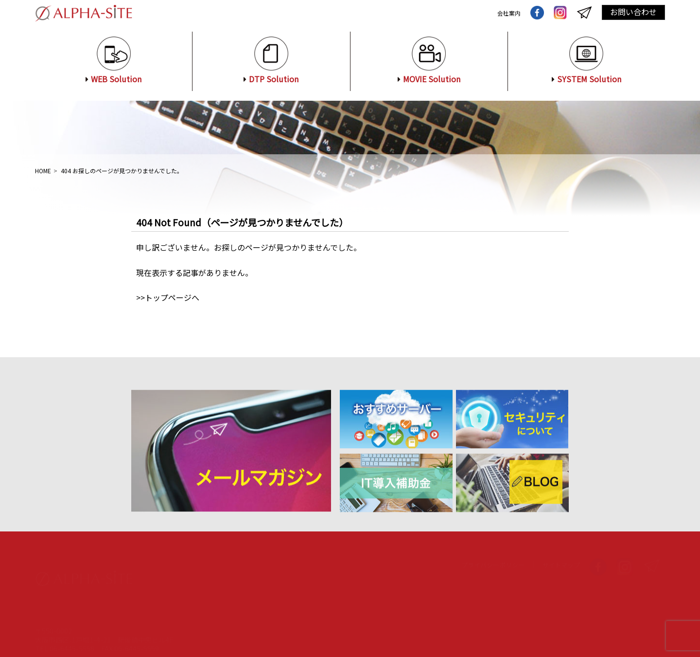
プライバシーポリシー (493, 555)
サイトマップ (561, 555)
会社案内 (507, 13)
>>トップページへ (167, 297)
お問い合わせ (633, 12)
